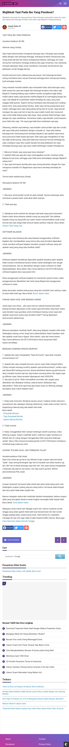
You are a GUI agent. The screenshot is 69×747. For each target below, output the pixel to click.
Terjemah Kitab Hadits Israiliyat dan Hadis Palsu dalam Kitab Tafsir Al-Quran (33, 708)
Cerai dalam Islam (20, 502)
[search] (28, 556)
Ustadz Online (14, 26)
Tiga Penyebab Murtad (13, 416)
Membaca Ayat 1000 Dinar (17, 656)
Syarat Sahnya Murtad (12, 419)
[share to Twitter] (57, 27)
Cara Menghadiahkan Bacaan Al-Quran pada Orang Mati (30, 650)
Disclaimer (10, 744)
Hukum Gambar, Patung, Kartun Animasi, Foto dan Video (30, 667)
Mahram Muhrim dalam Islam (14, 704)
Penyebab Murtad (10, 413)
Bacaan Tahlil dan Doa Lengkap (17, 623)
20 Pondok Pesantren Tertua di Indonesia (23, 661)
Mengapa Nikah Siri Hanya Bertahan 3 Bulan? (25, 634)
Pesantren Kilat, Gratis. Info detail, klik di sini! (21, 571)
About (8, 739)
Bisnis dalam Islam (41, 293)
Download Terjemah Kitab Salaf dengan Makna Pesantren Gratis (33, 628)
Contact (42, 739)
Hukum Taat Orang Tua (12, 226)
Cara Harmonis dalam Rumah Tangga (18, 521)
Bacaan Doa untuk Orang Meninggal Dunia (24, 639)
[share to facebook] (46, 27)
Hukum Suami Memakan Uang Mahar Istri (24, 672)
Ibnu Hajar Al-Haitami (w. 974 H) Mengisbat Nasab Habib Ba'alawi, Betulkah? (33, 699)
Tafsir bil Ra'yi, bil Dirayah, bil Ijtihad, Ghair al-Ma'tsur (23, 687)
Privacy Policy (45, 744)
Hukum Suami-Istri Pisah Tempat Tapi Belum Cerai (27, 645)
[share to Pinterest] (64, 27)
